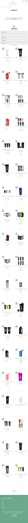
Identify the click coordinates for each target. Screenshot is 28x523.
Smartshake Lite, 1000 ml (7, 430)
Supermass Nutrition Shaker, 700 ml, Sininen (21, 360)
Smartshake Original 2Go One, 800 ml (7, 105)
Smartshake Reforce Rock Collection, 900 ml (21, 453)
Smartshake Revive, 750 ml (20, 244)
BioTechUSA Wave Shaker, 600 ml (21, 222)
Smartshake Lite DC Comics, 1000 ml (7, 476)
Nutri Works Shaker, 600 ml (20, 383)
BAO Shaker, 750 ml (21, 152)
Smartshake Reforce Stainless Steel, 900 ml (21, 105)
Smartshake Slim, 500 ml (7, 221)
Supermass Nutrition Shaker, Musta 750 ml (21, 314)
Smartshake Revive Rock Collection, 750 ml (21, 268)
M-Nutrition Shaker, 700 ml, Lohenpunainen (7, 383)
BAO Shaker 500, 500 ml (7, 337)
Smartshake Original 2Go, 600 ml (7, 267)
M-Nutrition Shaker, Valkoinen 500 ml (7, 59)
